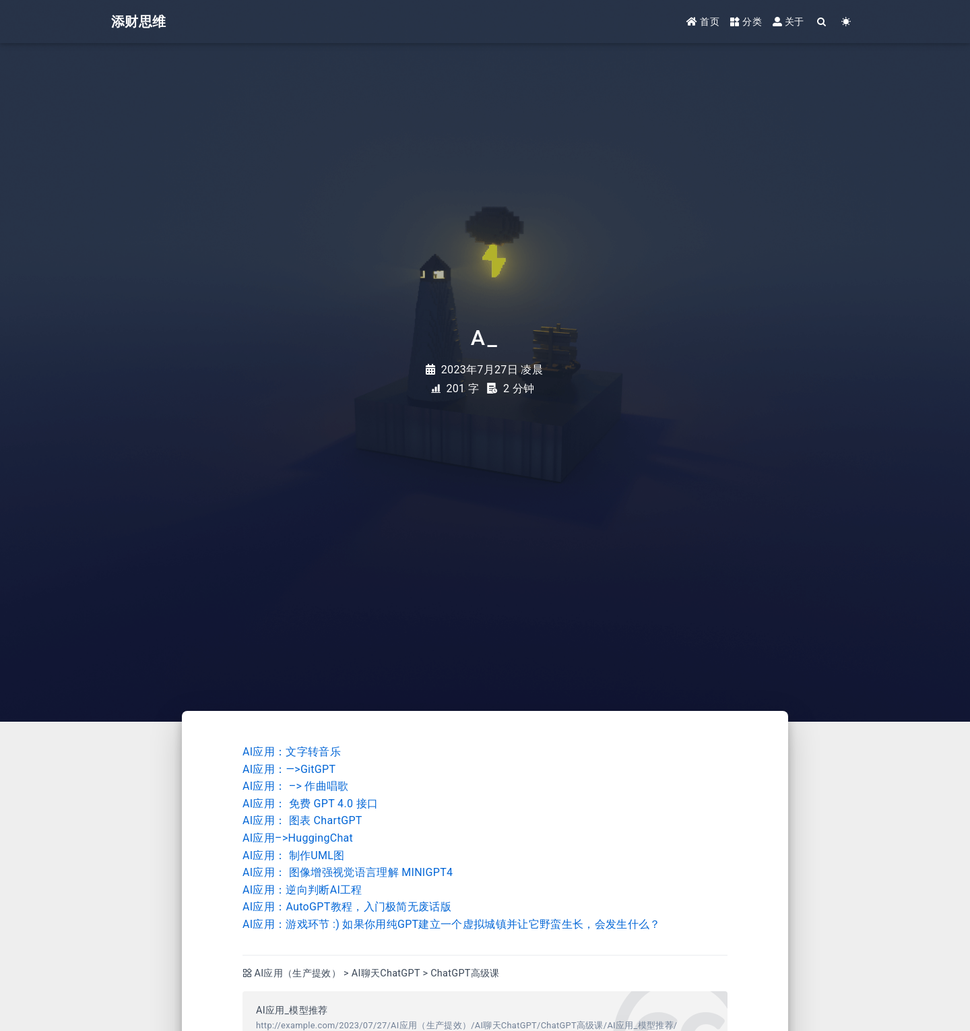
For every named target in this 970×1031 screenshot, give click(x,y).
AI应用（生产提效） (298, 973)
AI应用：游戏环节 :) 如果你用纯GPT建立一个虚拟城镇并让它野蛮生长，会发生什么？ (451, 924)
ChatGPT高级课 (465, 973)
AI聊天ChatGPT (386, 973)
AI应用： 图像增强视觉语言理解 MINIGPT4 (348, 872)
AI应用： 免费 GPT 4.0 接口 (310, 803)
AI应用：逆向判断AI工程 (302, 889)
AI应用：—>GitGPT (289, 769)
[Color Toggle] (846, 21)
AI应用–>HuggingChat (298, 838)
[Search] (822, 21)
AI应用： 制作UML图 (294, 855)
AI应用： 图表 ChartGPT (302, 820)
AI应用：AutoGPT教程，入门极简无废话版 (347, 906)
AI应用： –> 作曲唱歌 (296, 786)
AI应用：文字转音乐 (292, 751)
